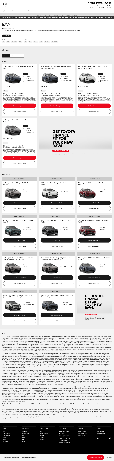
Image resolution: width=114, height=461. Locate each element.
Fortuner (24, 443)
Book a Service (82, 431)
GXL (8, 42)
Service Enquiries (82, 433)
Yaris (4, 431)
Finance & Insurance (71, 11)
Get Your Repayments (19, 106)
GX (3, 42)
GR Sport (54, 42)
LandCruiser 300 (26, 447)
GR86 (4, 439)
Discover (98, 11)
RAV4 (23, 437)
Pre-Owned (62, 428)
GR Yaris (5, 445)
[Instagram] (110, 438)
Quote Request (63, 440)
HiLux (41, 431)
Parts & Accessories (57, 11)
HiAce (42, 435)
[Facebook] (98, 438)
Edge (35, 42)
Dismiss (109, 457)
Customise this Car (20, 203)
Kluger (23, 441)
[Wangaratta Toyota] (5, 4)
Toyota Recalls (82, 435)
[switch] (13, 56)
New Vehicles (12, 11)
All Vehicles (6, 36)
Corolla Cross (25, 433)
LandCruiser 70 (44, 433)
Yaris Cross (24, 431)
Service (46, 11)
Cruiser (14, 42)
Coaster (42, 439)
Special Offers (37, 11)
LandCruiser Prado (27, 445)
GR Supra (5, 441)
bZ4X (23, 439)
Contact (106, 11)
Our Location (100, 431)
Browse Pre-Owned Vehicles (64, 432)
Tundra (42, 437)
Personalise (89, 11)
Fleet (81, 11)
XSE (20, 42)
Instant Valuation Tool (65, 438)
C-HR (23, 435)
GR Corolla (6, 443)
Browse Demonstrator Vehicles (65, 435)
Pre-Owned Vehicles (24, 11)
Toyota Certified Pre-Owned (64, 443)
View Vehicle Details (19, 111)
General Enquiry (101, 433)
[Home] (4, 11)
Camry (4, 437)
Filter (7, 50)
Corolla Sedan (6, 435)
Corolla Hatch (6, 433)
